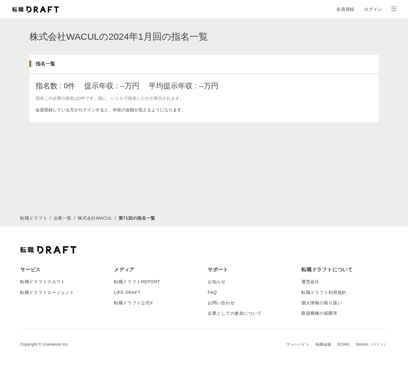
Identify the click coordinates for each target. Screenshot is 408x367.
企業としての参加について (235, 313)
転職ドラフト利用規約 (323, 292)
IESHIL (343, 344)
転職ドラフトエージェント (47, 292)
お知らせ (217, 281)
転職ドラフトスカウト (42, 281)
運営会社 (310, 281)
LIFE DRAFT (127, 292)
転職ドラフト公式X (133, 302)
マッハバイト (298, 344)
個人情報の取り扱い (321, 302)
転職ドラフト (33, 218)
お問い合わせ (221, 302)
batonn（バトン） (372, 344)
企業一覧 (63, 218)
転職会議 (323, 344)
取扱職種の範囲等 (319, 313)
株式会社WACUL (95, 218)
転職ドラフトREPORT (137, 281)
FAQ (212, 292)
